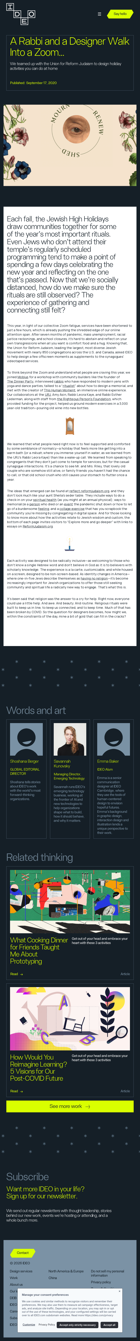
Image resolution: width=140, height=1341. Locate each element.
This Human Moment (59, 390)
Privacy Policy (47, 1324)
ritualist (69, 386)
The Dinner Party (20, 381)
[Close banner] (119, 1290)
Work (14, 1278)
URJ (48, 394)
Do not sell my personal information (107, 1273)
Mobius (22, 377)
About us (16, 1284)
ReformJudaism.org (38, 526)
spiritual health (45, 500)
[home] (20, 14)
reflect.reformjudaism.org (89, 491)
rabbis (59, 381)
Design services (21, 1271)
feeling (43, 509)
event (68, 504)
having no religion (94, 578)
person (34, 504)
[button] (99, 14)
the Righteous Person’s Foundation (84, 399)
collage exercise (72, 509)
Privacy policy (101, 1282)
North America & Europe (66, 1271)
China (53, 1278)
